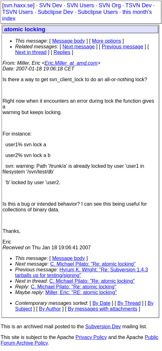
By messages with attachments (102, 309)
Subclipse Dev (55, 12)
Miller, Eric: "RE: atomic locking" (81, 292)
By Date (101, 303)
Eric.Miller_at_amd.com (71, 63)
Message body (68, 41)
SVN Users (80, 5)
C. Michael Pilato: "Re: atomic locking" (93, 264)
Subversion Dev (103, 326)
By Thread (129, 303)
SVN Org (110, 5)
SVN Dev (50, 5)
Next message (78, 46)
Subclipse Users (98, 12)
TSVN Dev (138, 5)
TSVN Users (17, 12)
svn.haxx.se (18, 5)
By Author (50, 309)
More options (106, 41)
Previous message (122, 46)
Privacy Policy (91, 337)
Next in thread (31, 52)
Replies (62, 52)
